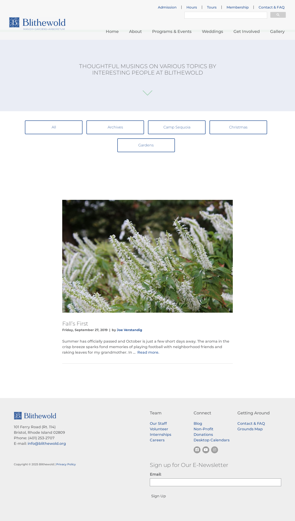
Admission (167, 7)
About (135, 31)
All (54, 127)
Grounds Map (250, 429)
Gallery (277, 31)
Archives (115, 127)
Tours (212, 7)
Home (112, 31)
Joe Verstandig (129, 330)
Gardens (146, 145)
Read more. (148, 352)
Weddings (212, 31)
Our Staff (158, 423)
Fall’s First (75, 323)
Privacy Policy (66, 464)
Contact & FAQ (272, 7)
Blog (198, 423)
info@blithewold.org (47, 443)
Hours (191, 7)
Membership (238, 7)
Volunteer (159, 429)
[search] (225, 16)
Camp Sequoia (176, 127)
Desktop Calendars (212, 440)
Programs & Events (172, 31)
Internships (160, 434)
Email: (155, 474)
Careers (157, 440)
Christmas (238, 127)
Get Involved (246, 31)
